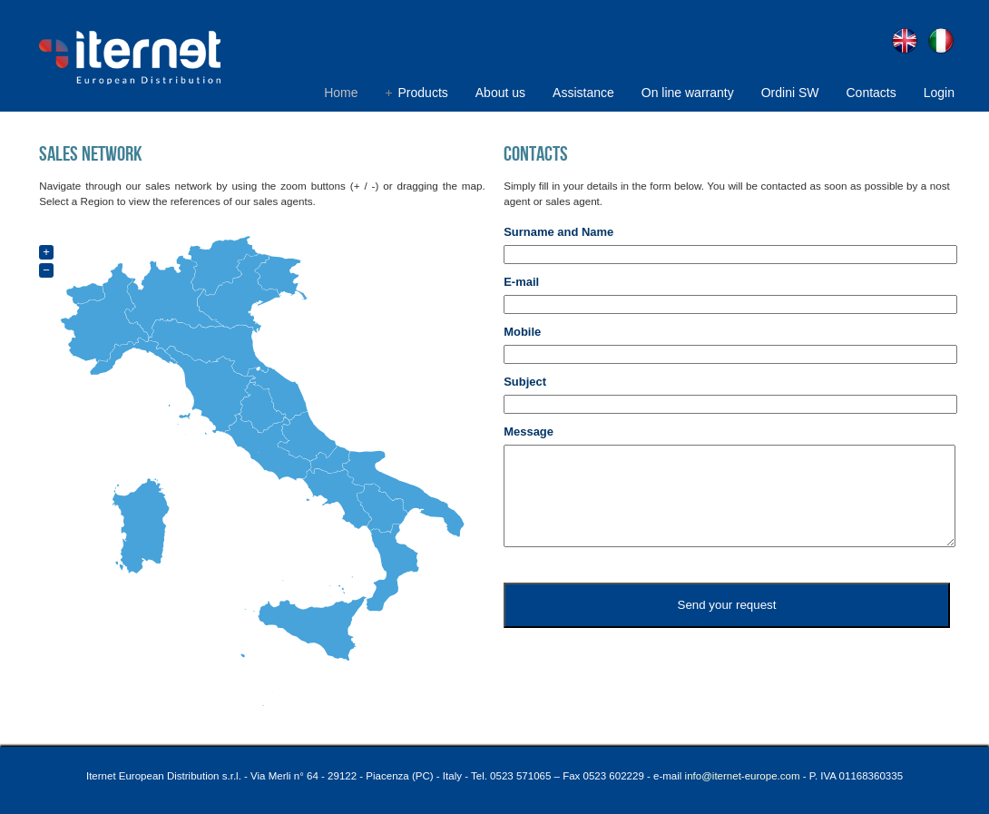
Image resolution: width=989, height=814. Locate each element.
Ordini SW (790, 92)
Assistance (583, 92)
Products (423, 92)
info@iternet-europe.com (742, 775)
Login (939, 92)
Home (340, 92)
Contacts (871, 92)
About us (500, 92)
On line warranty (687, 92)
